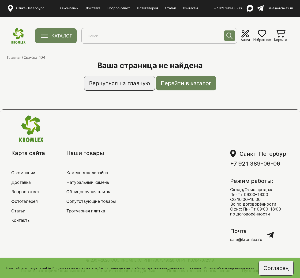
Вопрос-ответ (119, 8)
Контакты (190, 8)
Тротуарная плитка (85, 210)
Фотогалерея (147, 8)
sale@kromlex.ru (280, 8)
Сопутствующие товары (91, 201)
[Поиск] (229, 35)
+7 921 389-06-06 (228, 8)
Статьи (170, 8)
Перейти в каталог (186, 83)
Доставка (93, 8)
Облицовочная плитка (89, 191)
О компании (69, 8)
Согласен (276, 268)
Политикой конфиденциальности (229, 268)
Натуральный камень (87, 182)
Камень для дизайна (87, 172)
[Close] (288, 270)
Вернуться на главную (119, 83)
